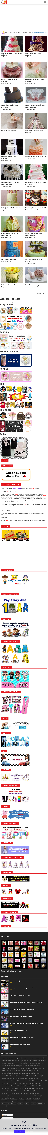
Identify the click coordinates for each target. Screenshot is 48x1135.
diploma (39, 1068)
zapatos (4, 1106)
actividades (4, 1060)
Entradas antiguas (41, 293)
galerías (31, 1073)
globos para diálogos (14, 1075)
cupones (13, 1068)
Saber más (30, 1131)
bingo (42, 1060)
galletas (38, 1073)
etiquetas (29, 1070)
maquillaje (34, 1083)
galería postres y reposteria (18, 1073)
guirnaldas (31, 1075)
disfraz (3, 1070)
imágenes (22, 1078)
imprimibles (12, 1078)
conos (35, 1065)
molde (28, 1085)
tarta (3, 1101)
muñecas (4, 1088)
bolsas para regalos (6, 1063)
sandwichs (4, 1096)
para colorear (28, 1088)
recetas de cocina (6, 1093)
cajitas (29, 1063)
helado (39, 1075)
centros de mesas (15, 1065)
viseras (33, 1103)
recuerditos (16, 1093)
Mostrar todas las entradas (39, 32)
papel (20, 1088)
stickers (29, 1098)
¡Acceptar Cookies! (19, 1131)
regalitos (26, 1093)
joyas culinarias (5, 1080)
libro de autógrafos (6, 1083)
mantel (16, 1083)
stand (22, 1098)
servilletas (22, 1096)
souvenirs (14, 1098)
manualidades (25, 1083)
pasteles (38, 1088)
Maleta (3, 1058)
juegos (14, 1080)
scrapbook (13, 1096)
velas (27, 1103)
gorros (23, 1075)
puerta (31, 1091)
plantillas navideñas (21, 1091)
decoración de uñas (22, 1068)
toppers (21, 1101)
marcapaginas (5, 1085)
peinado (4, 1091)
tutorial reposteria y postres (8, 1103)
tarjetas (36, 1098)
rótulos (34, 1093)
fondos (37, 1070)
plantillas (11, 1091)
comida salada (25, 1065)
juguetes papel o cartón (25, 1080)
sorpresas (4, 1098)
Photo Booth (25, 1058)
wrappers (40, 1103)
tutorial (29, 1101)
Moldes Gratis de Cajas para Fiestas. (11, 971)
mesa (22, 1085)
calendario (38, 1063)
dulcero (11, 1070)
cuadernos (4, 1068)
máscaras (12, 1088)
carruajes (4, 1065)
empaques (20, 1070)
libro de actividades (39, 1080)
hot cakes (4, 1078)
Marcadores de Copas (14, 1058)
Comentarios (6, 1118)
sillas (38, 1096)
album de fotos (15, 1060)
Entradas (5, 1115)
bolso (16, 1063)
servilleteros (30, 1096)
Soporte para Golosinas (37, 1058)
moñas (36, 1085)
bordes (23, 1063)
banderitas (34, 1060)
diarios (32, 1068)
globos (3, 1075)
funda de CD (5, 1073)
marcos (14, 1085)
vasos (20, 1103)
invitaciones (32, 1078)
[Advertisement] (23, 19)
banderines (25, 1060)
